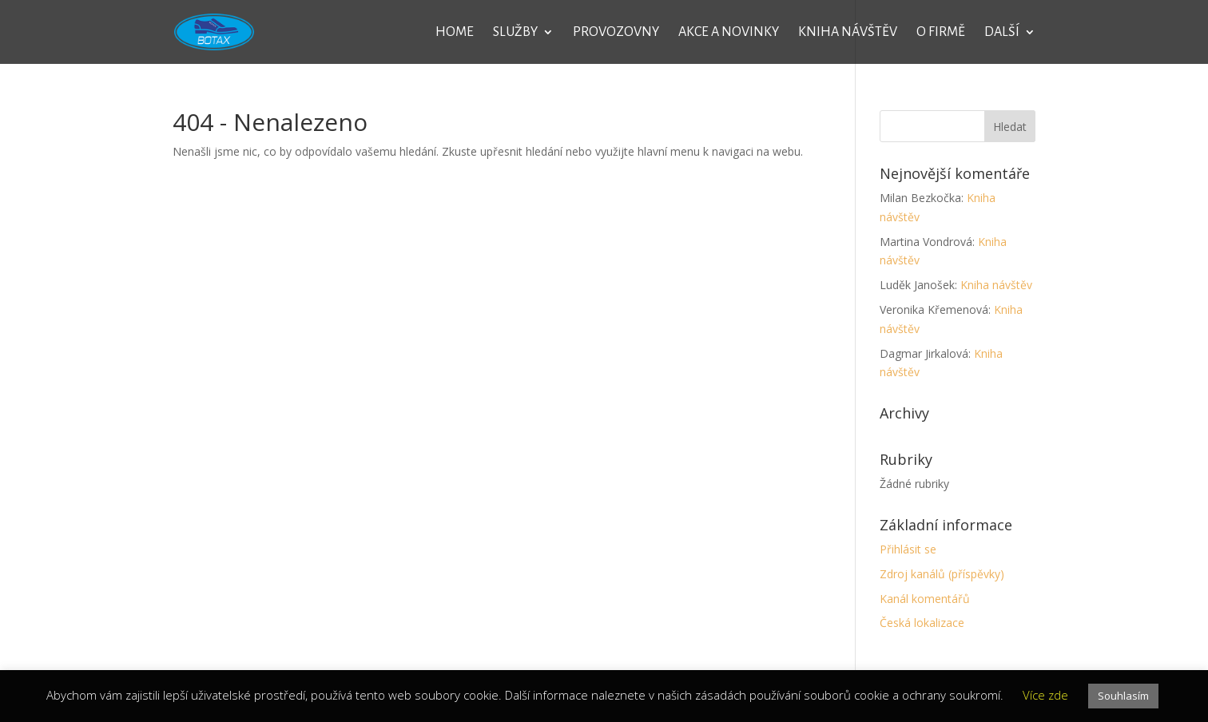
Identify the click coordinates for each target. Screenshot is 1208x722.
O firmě (940, 32)
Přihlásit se (908, 549)
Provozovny (616, 32)
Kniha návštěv (847, 32)
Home (454, 32)
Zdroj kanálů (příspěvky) (942, 573)
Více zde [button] (1045, 695)
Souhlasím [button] (1123, 695)
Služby (515, 32)
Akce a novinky (728, 32)
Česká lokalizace (922, 622)
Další (1001, 32)
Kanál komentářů (925, 598)
